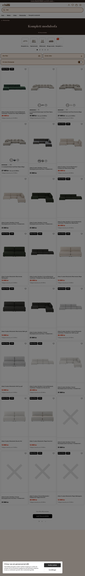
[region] (32, 567)
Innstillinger (52, 570)
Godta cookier (52, 565)
